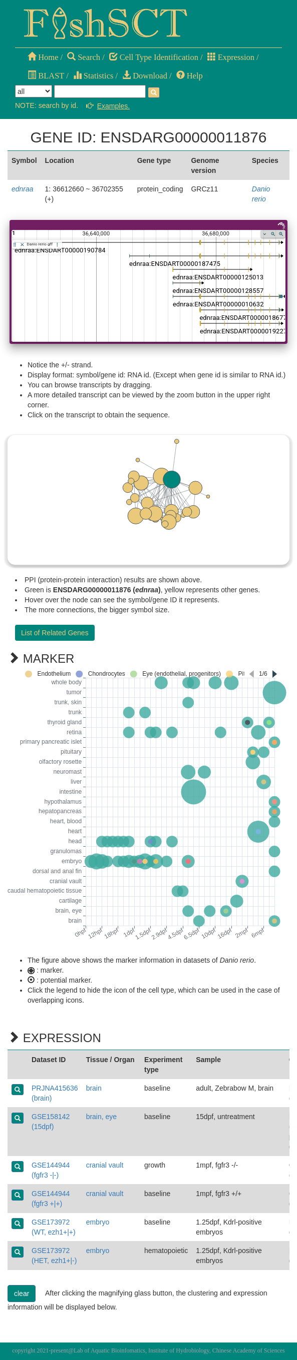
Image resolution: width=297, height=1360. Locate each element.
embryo (98, 1222)
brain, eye (101, 1117)
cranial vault (105, 1165)
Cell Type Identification (153, 57)
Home (43, 57)
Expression (230, 57)
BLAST (46, 75)
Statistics (93, 75)
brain (94, 1088)
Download (144, 75)
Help (189, 75)
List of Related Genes (55, 633)
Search (83, 57)
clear (21, 1294)
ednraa (23, 189)
